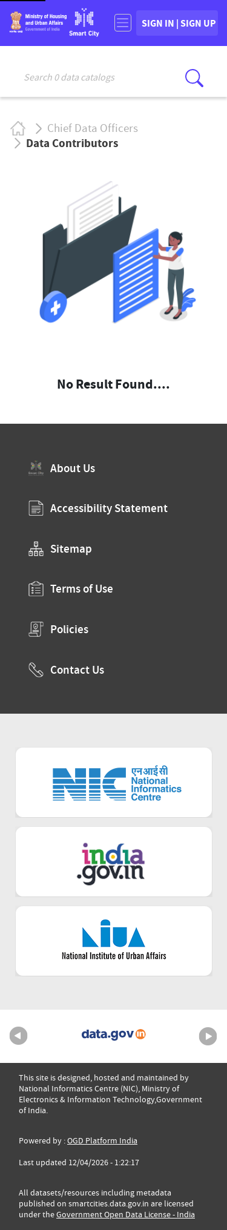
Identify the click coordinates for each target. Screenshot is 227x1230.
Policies (58, 629)
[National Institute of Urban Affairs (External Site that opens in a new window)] (113, 941)
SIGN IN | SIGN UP (179, 23)
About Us (61, 468)
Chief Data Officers (92, 128)
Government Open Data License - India (125, 1214)
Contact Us (66, 669)
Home (17, 128)
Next (208, 1036)
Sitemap (60, 548)
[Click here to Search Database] (194, 78)
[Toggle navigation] (122, 22)
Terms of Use (70, 588)
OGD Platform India (102, 1140)
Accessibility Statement (98, 508)
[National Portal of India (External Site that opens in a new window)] (113, 861)
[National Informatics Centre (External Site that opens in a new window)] (113, 782)
